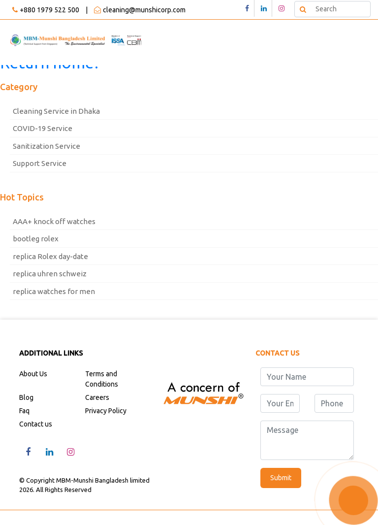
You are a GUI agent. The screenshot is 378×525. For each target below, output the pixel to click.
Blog (26, 397)
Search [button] (302, 8)
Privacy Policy (105, 411)
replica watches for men (54, 291)
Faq (24, 411)
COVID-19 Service (42, 128)
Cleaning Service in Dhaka (56, 111)
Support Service (39, 163)
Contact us (35, 424)
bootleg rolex (36, 238)
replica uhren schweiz (50, 273)
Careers (97, 397)
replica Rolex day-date (50, 256)
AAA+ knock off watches (54, 221)
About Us (33, 374)
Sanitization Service (46, 146)
